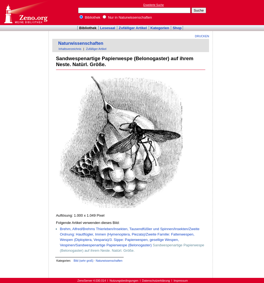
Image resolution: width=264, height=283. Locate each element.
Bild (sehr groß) (83, 260)
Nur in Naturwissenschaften (127, 17)
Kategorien (159, 28)
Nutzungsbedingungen (124, 280)
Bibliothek (89, 17)
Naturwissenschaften (80, 43)
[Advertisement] (239, 12)
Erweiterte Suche (153, 5)
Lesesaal (107, 28)
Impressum (180, 280)
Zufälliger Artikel (133, 28)
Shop (177, 28)
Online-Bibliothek (25, 12)
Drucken (202, 36)
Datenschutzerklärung (156, 280)
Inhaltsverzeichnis (69, 48)
